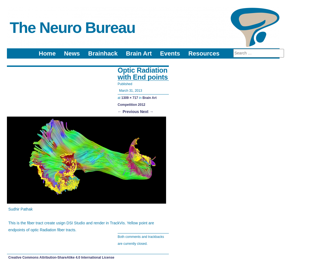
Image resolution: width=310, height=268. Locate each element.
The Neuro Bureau (72, 27)
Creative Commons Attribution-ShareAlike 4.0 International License (61, 257)
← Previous (128, 111)
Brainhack (103, 53)
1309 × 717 (129, 98)
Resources (203, 53)
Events (170, 53)
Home (47, 53)
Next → (146, 111)
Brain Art (139, 53)
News (72, 53)
